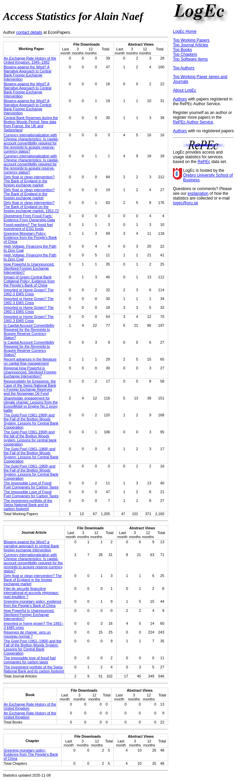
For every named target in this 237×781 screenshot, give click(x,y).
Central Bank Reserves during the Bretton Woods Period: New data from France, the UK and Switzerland (31, 124)
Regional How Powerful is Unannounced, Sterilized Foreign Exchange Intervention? (30, 372)
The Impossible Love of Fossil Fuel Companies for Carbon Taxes (31, 485)
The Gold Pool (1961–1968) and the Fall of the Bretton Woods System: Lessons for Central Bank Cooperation (31, 455)
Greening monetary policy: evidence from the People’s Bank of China (32, 603)
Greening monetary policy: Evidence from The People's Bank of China (31, 754)
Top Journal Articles (190, 45)
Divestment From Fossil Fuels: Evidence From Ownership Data (29, 218)
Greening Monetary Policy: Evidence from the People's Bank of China (30, 237)
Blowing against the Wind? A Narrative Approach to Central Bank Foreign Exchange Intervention (27, 73)
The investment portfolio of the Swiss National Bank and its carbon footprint (28, 505)
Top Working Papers (191, 40)
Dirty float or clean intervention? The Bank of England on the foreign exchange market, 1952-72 (31, 207)
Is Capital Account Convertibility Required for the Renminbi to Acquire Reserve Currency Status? (29, 331)
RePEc (204, 161)
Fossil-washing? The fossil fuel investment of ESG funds (28, 227)
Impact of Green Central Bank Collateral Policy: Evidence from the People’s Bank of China (29, 281)
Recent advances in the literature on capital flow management (30, 361)
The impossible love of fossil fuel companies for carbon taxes (30, 660)
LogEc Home (184, 31)
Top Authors (183, 68)
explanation (197, 193)
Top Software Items (190, 59)
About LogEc (184, 90)
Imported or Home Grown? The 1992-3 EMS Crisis (29, 292)
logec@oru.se (185, 203)
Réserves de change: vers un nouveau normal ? (27, 634)
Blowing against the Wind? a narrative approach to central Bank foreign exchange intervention (31, 546)
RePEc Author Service (193, 122)
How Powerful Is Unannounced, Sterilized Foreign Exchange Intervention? (29, 268)
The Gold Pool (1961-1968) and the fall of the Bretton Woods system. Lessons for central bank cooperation (30, 438)
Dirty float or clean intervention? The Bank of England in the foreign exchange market (29, 181)
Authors (180, 99)
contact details (29, 32)
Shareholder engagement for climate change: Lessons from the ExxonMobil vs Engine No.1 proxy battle (31, 404)
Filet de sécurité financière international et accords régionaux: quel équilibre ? (31, 593)
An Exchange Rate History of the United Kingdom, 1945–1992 (30, 60)
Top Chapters (185, 54)
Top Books (182, 49)
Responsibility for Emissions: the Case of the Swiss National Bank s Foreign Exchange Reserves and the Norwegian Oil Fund (30, 387)
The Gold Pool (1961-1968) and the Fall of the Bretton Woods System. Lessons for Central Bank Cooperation (31, 421)
